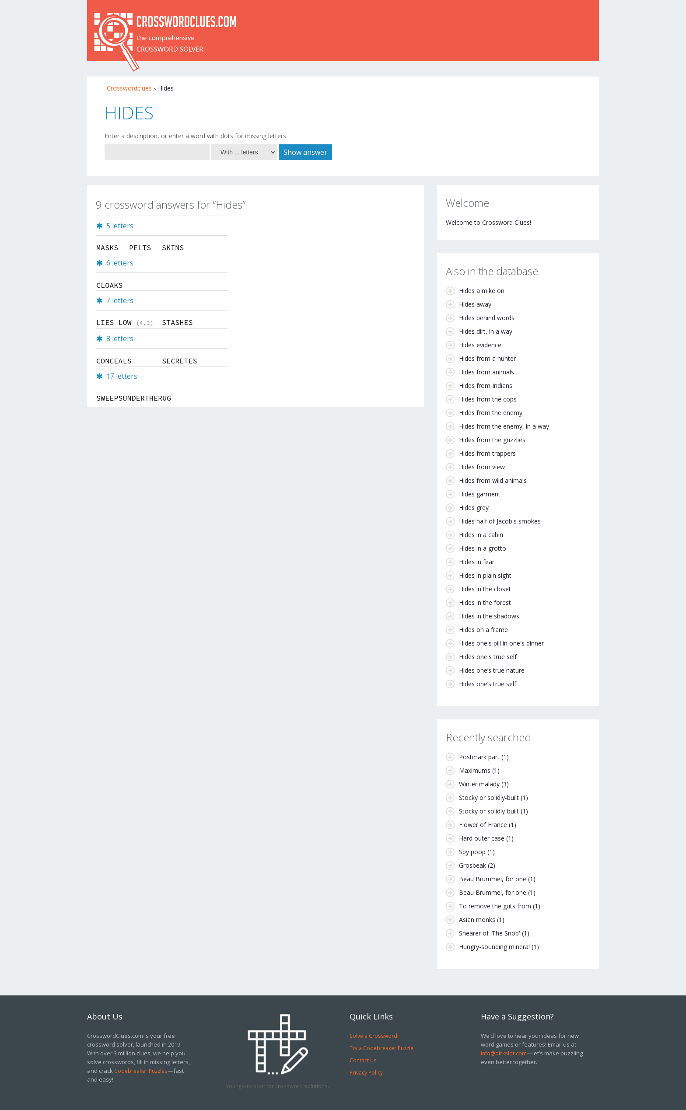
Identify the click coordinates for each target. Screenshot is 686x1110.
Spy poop (472, 852)
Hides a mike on (481, 290)
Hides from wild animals (493, 480)
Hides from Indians (485, 385)
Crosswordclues (129, 88)
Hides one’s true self (487, 684)
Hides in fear (476, 562)
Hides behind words (486, 318)
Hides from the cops (488, 399)
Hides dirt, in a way (485, 331)
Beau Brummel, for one (492, 879)
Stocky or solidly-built (489, 797)
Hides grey (474, 507)
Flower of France (483, 824)
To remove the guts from (495, 906)
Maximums (474, 770)
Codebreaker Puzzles (141, 1070)
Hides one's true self (488, 657)
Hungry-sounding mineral (494, 946)
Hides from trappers (487, 453)
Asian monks (477, 919)
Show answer (305, 152)
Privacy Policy (366, 1072)
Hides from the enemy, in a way (504, 426)
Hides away (475, 304)
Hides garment (479, 494)
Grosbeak (472, 865)
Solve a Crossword (373, 1035)
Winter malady (479, 784)
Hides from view (482, 467)
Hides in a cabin (481, 535)
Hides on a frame (483, 629)
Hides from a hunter (487, 358)
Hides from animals (486, 372)
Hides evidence (480, 345)
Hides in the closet (485, 589)
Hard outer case (481, 838)
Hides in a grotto (482, 548)
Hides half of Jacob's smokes (500, 521)
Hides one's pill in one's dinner (501, 643)
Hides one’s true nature (492, 670)
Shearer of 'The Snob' (489, 933)
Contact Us (363, 1060)
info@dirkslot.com (504, 1053)
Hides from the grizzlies (492, 440)
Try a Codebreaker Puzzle (381, 1047)
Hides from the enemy (490, 412)
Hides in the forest (485, 602)
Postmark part (479, 757)
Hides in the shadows (489, 616)
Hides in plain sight (485, 575)
